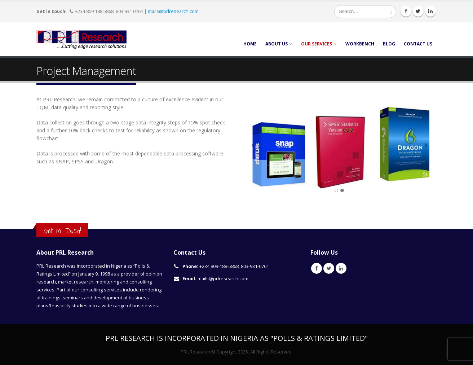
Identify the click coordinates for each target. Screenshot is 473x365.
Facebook (316, 268)
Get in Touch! (62, 231)
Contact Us (418, 44)
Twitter (328, 268)
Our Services (316, 44)
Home (250, 44)
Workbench (359, 44)
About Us (276, 44)
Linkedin (341, 268)
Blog (389, 44)
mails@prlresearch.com (173, 11)
